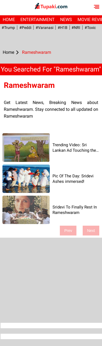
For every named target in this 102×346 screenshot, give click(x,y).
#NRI (74, 27)
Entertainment (37, 19)
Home (9, 19)
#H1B (61, 27)
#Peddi (25, 27)
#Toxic (88, 27)
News (66, 19)
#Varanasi (43, 27)
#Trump (8, 27)
